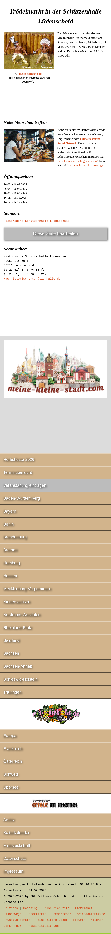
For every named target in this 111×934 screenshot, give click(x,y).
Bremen (10, 550)
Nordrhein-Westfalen (22, 614)
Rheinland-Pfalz (17, 627)
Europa (9, 735)
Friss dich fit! (56, 908)
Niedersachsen (17, 601)
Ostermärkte (36, 914)
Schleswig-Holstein (20, 679)
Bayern (9, 511)
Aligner (97, 920)
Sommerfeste (61, 914)
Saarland (11, 640)
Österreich (12, 761)
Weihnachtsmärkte (91, 914)
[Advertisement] (55, 117)
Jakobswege (12, 914)
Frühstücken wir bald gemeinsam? (77, 161)
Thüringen (12, 692)
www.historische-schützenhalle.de (32, 278)
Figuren (79, 920)
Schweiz (10, 774)
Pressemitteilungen (43, 926)
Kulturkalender (16, 832)
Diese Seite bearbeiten (55, 233)
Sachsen (11, 653)
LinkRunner (12, 926)
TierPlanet (83, 908)
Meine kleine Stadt (52, 920)
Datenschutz (14, 858)
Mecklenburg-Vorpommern (27, 588)
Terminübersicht (17, 472)
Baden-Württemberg (21, 498)
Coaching (30, 908)
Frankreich (13, 748)
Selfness (11, 908)
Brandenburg (15, 537)
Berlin (8, 524)
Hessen (10, 575)
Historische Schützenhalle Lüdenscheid (36, 221)
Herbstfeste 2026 (18, 459)
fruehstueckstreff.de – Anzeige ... (86, 165)
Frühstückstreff (16, 845)
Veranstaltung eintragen (24, 485)
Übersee (11, 787)
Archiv (9, 819)
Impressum (13, 871)
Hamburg (11, 563)
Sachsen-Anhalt (17, 666)
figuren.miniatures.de (30, 73)
